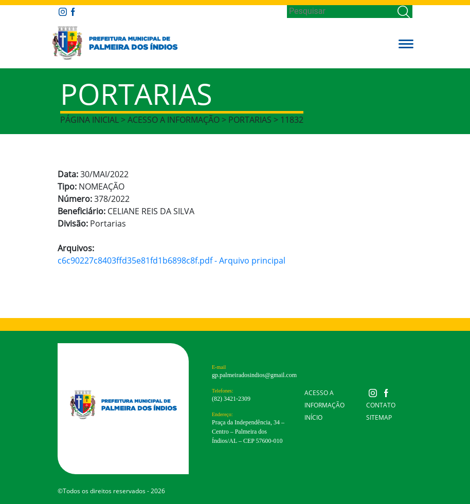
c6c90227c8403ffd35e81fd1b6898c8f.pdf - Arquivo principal (171, 260)
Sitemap (379, 417)
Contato (380, 405)
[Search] (341, 11)
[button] (406, 43)
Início (313, 417)
